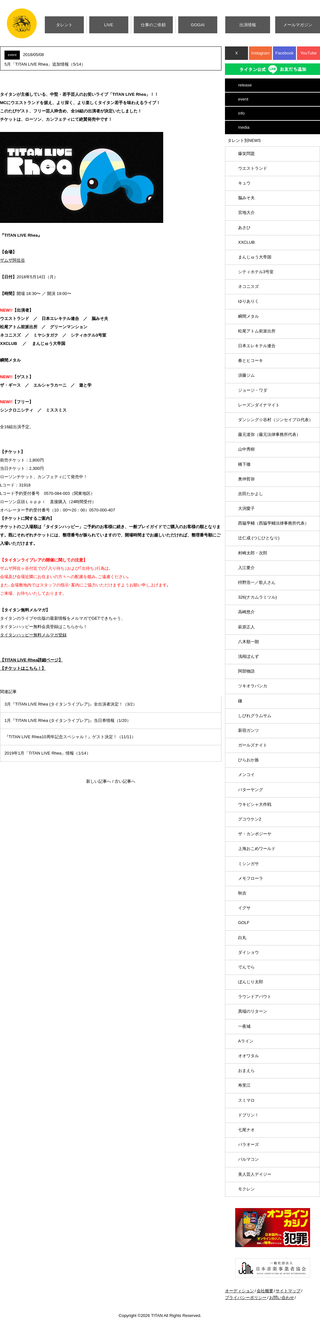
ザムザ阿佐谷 (12, 260)
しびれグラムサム (254, 715)
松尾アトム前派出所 (257, 331)
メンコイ (246, 774)
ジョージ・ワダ (252, 390)
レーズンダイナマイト (259, 405)
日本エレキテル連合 (257, 345)
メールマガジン (297, 24)
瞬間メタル (248, 316)
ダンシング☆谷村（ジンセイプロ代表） (275, 419)
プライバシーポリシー (246, 1297)
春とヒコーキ (250, 360)
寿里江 (244, 1085)
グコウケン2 (249, 819)
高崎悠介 (246, 611)
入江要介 (246, 567)
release (245, 85)
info (241, 113)
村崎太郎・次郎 (252, 553)
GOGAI (197, 24)
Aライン (245, 1041)
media (243, 127)
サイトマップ (288, 1290)
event (243, 99)
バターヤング (250, 789)
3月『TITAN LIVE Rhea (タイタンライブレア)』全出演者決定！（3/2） (70, 704)
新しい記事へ (98, 781)
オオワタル (248, 1055)
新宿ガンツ (248, 730)
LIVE (108, 24)
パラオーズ (248, 1144)
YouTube (308, 53)
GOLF (243, 922)
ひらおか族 (248, 759)
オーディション (239, 1290)
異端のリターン (252, 1011)
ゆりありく (248, 301)
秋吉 (242, 893)
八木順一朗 (248, 641)
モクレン (246, 1189)
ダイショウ (248, 952)
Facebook (284, 53)
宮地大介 (246, 212)
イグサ (244, 907)
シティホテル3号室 (256, 271)
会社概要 (265, 1290)
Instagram (260, 53)
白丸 (242, 937)
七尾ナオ (246, 1129)
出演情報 (247, 24)
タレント (64, 24)
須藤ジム (246, 375)
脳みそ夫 (246, 197)
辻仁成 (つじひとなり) (258, 537)
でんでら (246, 967)
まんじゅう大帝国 (254, 257)
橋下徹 (244, 464)
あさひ (244, 227)
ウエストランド (252, 168)
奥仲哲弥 (246, 479)
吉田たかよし (250, 493)
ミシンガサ (248, 863)
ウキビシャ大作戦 (254, 804)
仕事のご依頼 (153, 24)
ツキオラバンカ (252, 685)
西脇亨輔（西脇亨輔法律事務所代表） (273, 523)
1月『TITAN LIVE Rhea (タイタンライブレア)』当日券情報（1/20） (67, 720)
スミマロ (246, 1100)
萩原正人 (246, 627)
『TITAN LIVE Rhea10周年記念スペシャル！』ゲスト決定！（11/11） (70, 736)
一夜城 (244, 1026)
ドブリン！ (248, 1115)
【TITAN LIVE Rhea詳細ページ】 (31, 660)
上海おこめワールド (257, 848)
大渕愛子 (246, 508)
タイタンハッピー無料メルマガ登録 (33, 635)
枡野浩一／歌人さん (257, 582)
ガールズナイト (252, 745)
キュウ (244, 183)
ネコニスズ (248, 286)
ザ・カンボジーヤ (254, 833)
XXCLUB (246, 242)
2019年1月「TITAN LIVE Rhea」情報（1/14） (47, 753)
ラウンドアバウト (254, 996)
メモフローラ (250, 878)
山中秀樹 (246, 449)
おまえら (246, 1070)
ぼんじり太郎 (250, 981)
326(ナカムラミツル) (257, 597)
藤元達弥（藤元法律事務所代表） (269, 434)
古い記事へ (125, 781)
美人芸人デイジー (254, 1174)
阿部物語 (246, 671)
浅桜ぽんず (248, 656)
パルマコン (248, 1159)
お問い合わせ (281, 1297)
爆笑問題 (246, 153)
